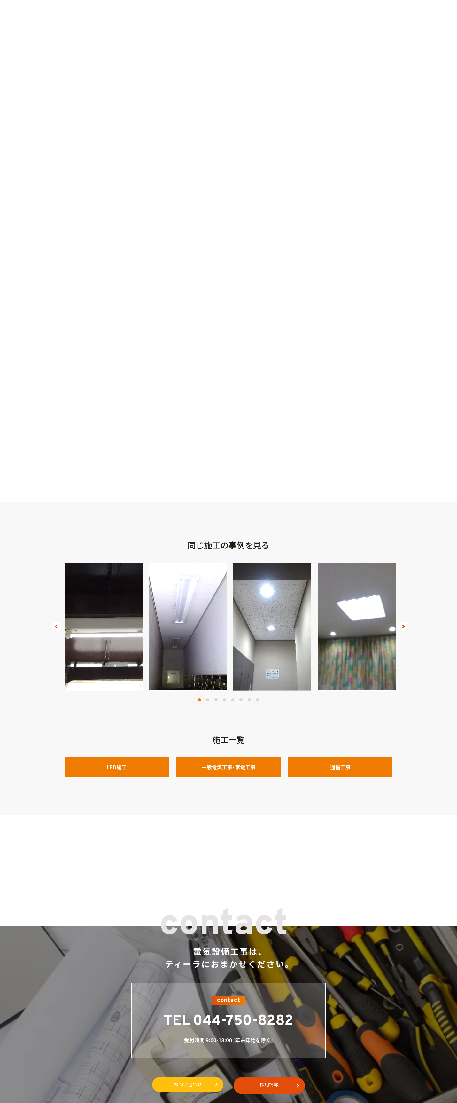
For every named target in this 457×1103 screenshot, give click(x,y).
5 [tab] (232, 699)
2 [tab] (207, 699)
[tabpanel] (104, 627)
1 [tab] (199, 699)
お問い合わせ (185, 1085)
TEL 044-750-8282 (228, 1021)
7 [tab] (249, 699)
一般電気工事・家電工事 (228, 767)
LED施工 (117, 767)
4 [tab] (224, 699)
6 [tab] (241, 699)
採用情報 (272, 1085)
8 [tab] (257, 699)
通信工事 (340, 767)
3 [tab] (216, 699)
